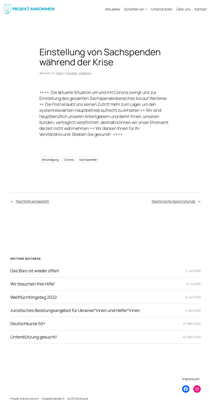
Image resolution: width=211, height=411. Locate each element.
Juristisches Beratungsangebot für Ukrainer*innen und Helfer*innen (75, 310)
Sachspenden (88, 160)
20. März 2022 (192, 337)
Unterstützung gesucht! (33, 337)
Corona (68, 160)
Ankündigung (50, 160)
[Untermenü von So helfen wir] (146, 9)
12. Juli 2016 (193, 284)
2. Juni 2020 (193, 271)
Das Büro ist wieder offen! (34, 270)
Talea (59, 73)
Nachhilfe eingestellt (32, 201)
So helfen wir (134, 9)
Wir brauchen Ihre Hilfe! (32, 284)
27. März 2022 (192, 324)
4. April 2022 (193, 310)
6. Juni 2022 (193, 297)
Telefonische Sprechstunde (173, 201)
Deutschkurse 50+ (28, 323)
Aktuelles (72, 73)
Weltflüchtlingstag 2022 (33, 297)
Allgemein (85, 73)
